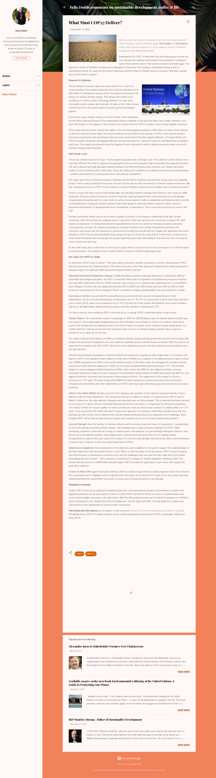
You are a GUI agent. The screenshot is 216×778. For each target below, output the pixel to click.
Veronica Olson (135, 764)
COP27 (79, 554)
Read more (184, 672)
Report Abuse (9, 94)
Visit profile (21, 58)
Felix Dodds (21, 31)
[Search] (194, 8)
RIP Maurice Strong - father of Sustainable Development (105, 719)
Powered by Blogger (129, 758)
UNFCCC (91, 554)
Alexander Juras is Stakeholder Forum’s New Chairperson (106, 646)
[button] (188, 22)
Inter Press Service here (142, 50)
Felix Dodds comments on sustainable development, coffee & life (124, 7)
